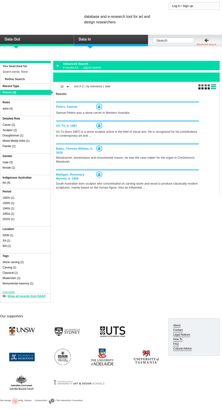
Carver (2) (9, 124)
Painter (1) (9, 146)
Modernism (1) (11, 278)
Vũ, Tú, (66, 125)
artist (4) (8, 108)
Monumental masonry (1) (18, 283)
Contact (178, 330)
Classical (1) (10, 272)
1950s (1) (8, 213)
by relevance (94, 86)
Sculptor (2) (10, 130)
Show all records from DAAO (26, 296)
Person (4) (9, 92)
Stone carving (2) (13, 262)
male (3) (8, 162)
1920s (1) (8, 197)
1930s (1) (8, 203)
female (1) (9, 167)
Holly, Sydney (25, 400)
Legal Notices (181, 334)
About (176, 325)
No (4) (6, 182)
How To (177, 339)
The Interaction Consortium (69, 400)
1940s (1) (8, 208)
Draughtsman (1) (13, 135)
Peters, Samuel (66, 106)
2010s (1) (8, 219)
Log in (176, 6)
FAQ (176, 344)
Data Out (12, 39)
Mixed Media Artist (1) (16, 140)
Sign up (188, 6)
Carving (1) (9, 267)
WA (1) (7, 246)
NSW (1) (8, 235)
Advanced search (206, 44)
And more (9, 292)
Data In (85, 39)
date (107, 86)
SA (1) (6, 240)
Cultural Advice (182, 348)
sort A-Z (79, 86)
